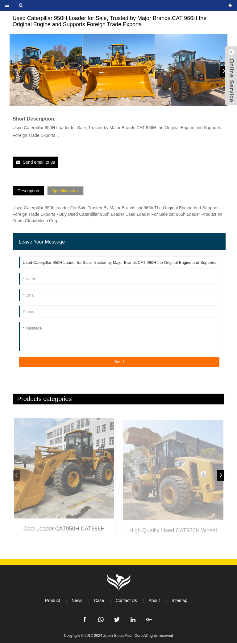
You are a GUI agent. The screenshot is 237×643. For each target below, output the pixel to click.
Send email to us (39, 162)
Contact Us (126, 600)
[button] (223, 71)
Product (52, 600)
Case (99, 600)
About (154, 600)
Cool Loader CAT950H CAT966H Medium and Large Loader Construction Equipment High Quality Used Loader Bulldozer (64, 534)
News (77, 600)
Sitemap (179, 600)
